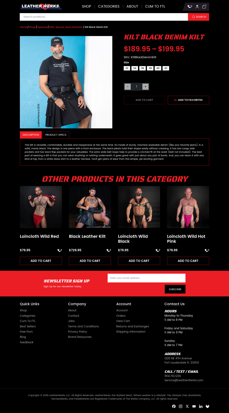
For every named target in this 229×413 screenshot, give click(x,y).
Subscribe (175, 290)
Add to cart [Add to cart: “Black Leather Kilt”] (90, 261)
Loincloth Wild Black (133, 239)
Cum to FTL (155, 6)
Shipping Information (130, 332)
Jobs (71, 321)
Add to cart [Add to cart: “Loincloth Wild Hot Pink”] (188, 261)
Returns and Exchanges (132, 327)
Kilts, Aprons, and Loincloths (66, 27)
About (132, 6)
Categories (108, 6)
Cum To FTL (27, 321)
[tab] (31, 134)
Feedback (26, 343)
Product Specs (55, 135)
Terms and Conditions (83, 327)
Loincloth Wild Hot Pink (186, 239)
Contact (73, 316)
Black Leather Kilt (87, 236)
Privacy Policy (77, 332)
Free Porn (26, 332)
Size (126, 62)
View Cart (123, 321)
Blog (23, 337)
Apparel (42, 27)
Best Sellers (28, 327)
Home (23, 27)
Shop (86, 6)
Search (201, 17)
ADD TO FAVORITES (188, 100)
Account (122, 311)
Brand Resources (80, 337)
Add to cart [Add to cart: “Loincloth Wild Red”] (41, 261)
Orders (121, 316)
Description (31, 135)
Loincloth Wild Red (39, 236)
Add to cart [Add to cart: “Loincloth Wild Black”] (139, 261)
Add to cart (144, 100)
